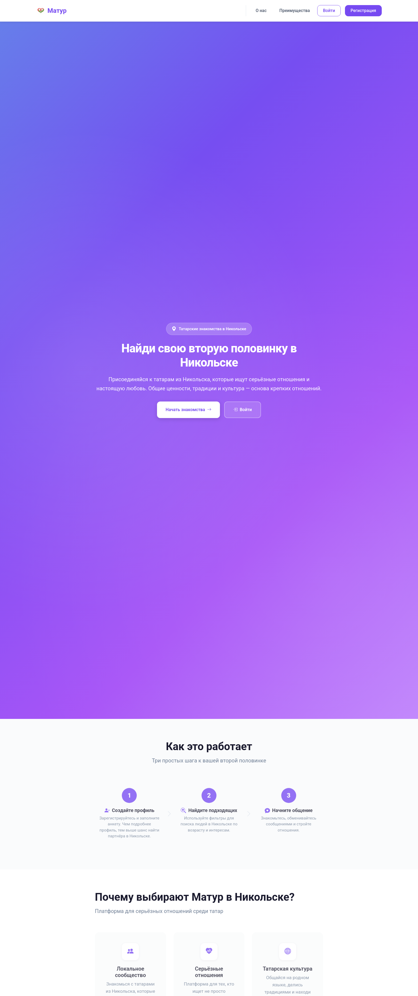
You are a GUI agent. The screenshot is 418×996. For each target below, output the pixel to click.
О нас (261, 10)
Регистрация (363, 10)
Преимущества (294, 10)
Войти (329, 10)
